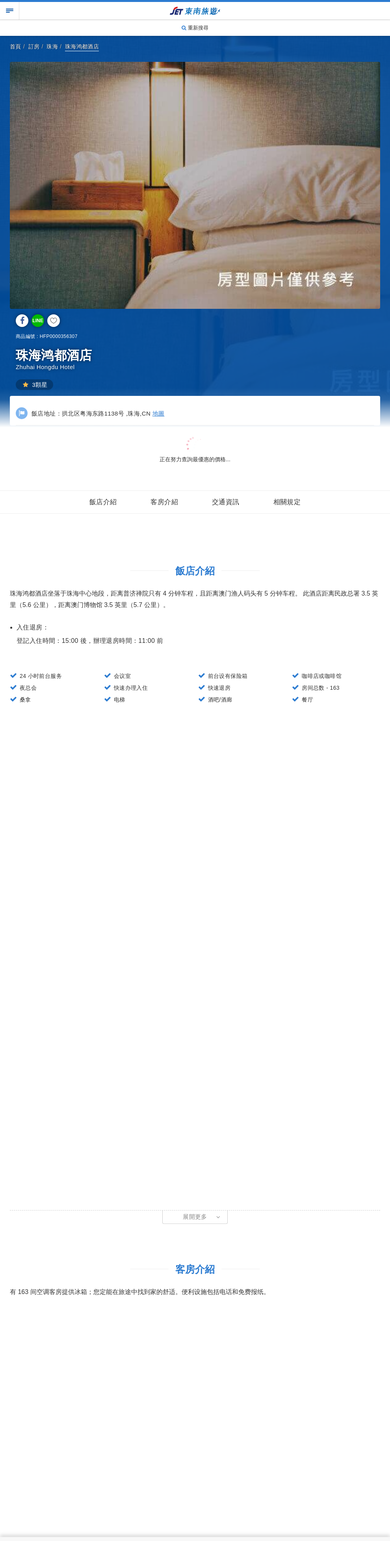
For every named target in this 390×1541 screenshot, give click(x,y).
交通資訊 (226, 502)
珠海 (52, 46)
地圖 (158, 413)
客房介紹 (164, 502)
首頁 (15, 46)
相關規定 (287, 502)
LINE (37, 320)
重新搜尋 (195, 28)
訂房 (34, 46)
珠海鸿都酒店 (82, 46)
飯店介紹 (103, 502)
